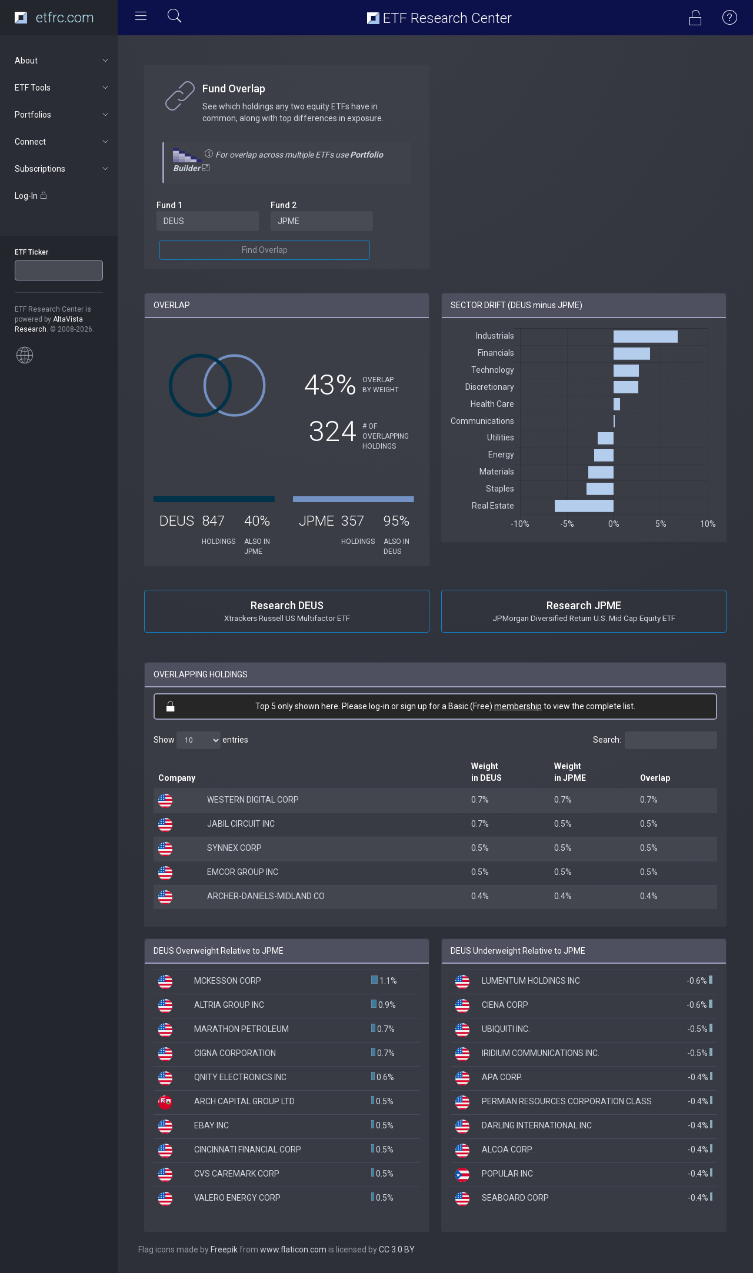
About (63, 60)
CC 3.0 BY (397, 1249)
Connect (63, 141)
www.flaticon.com (293, 1249)
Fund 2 (283, 205)
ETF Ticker (31, 252)
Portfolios (63, 114)
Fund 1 (169, 205)
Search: (655, 740)
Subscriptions (63, 168)
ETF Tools (63, 87)
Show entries (201, 740)
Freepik (224, 1249)
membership (518, 706)
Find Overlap (265, 250)
